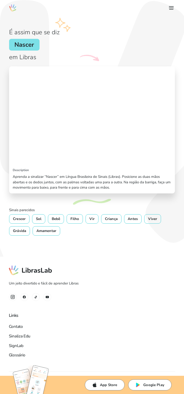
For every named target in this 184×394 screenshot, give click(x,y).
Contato (16, 326)
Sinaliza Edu (19, 336)
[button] (170, 8)
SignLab (16, 345)
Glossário (17, 355)
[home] (12, 7)
